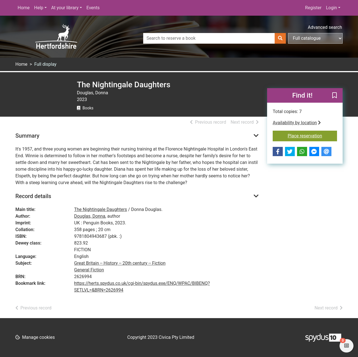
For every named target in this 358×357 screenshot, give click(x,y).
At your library (65, 7)
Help (38, 7)
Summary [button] (27, 135)
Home (24, 7)
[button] (334, 95)
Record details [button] (33, 196)
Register (313, 7)
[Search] (280, 38)
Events (93, 7)
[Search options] (315, 38)
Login (331, 7)
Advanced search (325, 27)
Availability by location (297, 122)
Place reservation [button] (312, 135)
